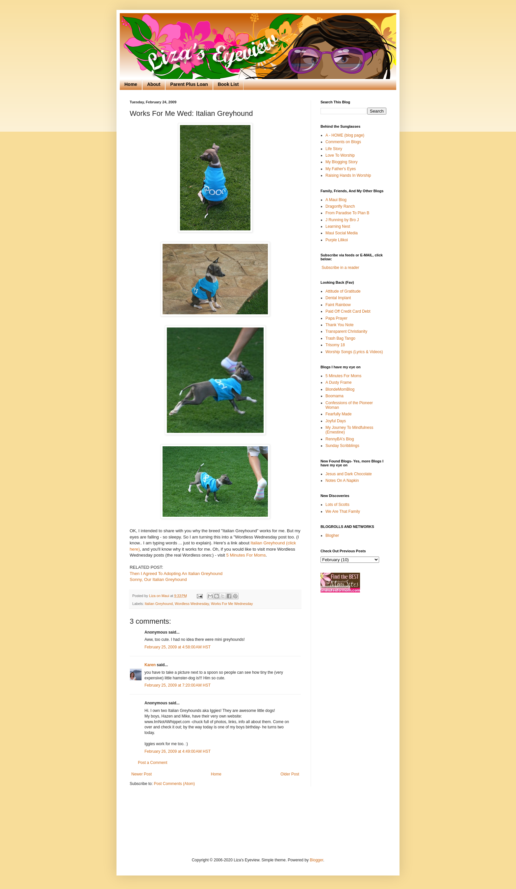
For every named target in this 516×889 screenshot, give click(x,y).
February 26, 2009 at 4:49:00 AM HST (177, 751)
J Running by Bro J (342, 220)
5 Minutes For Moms (246, 555)
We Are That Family (342, 511)
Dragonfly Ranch (340, 206)
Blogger (316, 860)
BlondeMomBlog (339, 389)
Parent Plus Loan (189, 84)
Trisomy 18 (335, 345)
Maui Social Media (341, 233)
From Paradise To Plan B (347, 213)
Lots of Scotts (337, 504)
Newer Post (141, 774)
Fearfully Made (338, 414)
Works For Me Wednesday (232, 604)
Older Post (289, 774)
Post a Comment (152, 762)
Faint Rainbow (338, 304)
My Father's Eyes (340, 169)
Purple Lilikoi (336, 240)
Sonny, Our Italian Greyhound (158, 579)
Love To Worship (340, 155)
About (153, 84)
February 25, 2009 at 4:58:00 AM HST (177, 647)
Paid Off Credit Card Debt (348, 311)
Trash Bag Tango (340, 338)
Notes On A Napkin (342, 480)
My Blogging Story (341, 162)
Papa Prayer (336, 318)
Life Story (333, 148)
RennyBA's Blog (339, 439)
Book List (228, 84)
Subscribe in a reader (340, 267)
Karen (150, 665)
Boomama (334, 396)
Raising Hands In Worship (348, 175)
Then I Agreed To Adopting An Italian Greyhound (176, 573)
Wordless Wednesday (192, 604)
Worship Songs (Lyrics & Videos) (354, 352)
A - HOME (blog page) (344, 135)
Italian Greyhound (159, 604)
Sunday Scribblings (342, 445)
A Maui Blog (336, 199)
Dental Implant (338, 298)
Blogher (332, 535)
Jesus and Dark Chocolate (348, 474)
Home (130, 84)
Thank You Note (339, 325)
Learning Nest (337, 226)
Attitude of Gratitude (343, 291)
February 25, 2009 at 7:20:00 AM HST (177, 685)
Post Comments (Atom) (174, 783)
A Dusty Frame (338, 382)
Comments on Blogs (343, 142)
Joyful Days (335, 421)
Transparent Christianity (346, 331)
